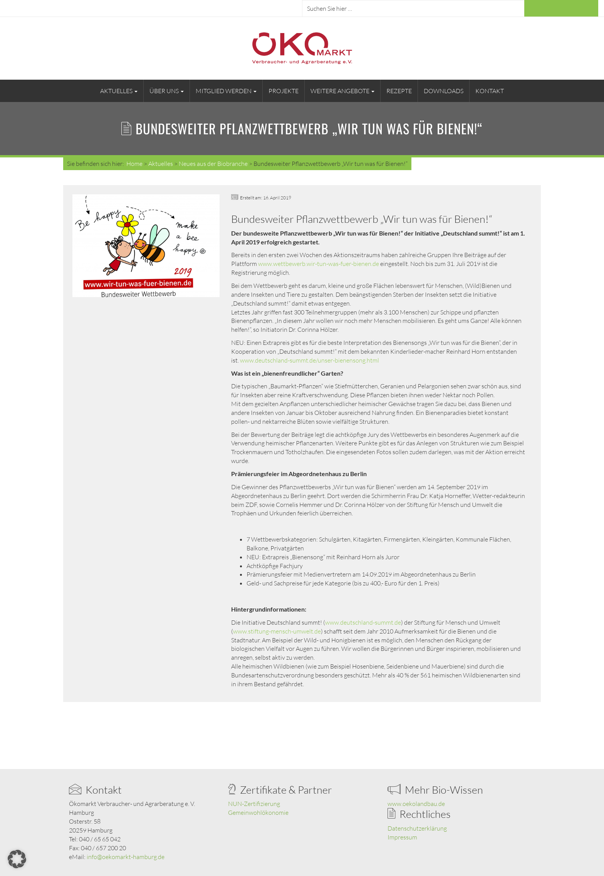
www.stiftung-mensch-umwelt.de (277, 631)
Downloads (443, 91)
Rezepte (399, 91)
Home (134, 163)
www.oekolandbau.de (416, 803)
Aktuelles (119, 91)
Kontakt (489, 91)
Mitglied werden (226, 91)
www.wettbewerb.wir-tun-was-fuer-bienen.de (318, 263)
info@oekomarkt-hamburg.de (125, 857)
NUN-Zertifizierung (254, 803)
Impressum (402, 837)
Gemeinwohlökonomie (258, 812)
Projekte (283, 91)
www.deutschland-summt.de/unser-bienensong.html (309, 360)
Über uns (166, 91)
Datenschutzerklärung (417, 828)
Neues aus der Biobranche (213, 163)
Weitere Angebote (342, 91)
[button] (17, 859)
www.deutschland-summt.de (363, 622)
